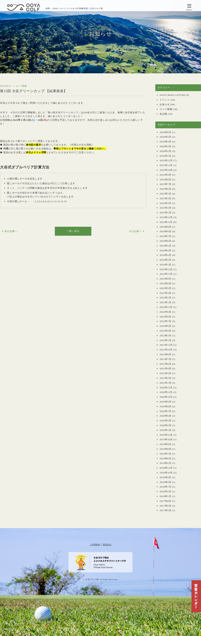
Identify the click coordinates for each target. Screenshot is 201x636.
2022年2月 (165, 335)
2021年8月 (165, 354)
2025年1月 (165, 212)
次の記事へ (135, 231)
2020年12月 (166, 387)
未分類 (163, 114)
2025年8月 (165, 179)
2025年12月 (166, 160)
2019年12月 (166, 434)
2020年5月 (165, 420)
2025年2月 (165, 207)
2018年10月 (166, 472)
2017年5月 (165, 510)
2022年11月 (166, 307)
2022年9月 (165, 311)
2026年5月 (165, 136)
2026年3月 (165, 146)
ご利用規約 (95, 544)
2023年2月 (165, 297)
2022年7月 (165, 321)
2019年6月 (165, 458)
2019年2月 (165, 463)
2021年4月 (165, 368)
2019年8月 (165, 449)
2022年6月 (165, 326)
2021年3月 (165, 373)
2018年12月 (166, 467)
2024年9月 (165, 226)
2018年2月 (165, 491)
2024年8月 (165, 231)
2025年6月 (165, 189)
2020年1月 (165, 430)
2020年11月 (166, 392)
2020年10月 (166, 397)
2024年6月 (165, 241)
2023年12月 (166, 269)
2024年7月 (165, 236)
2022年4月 (165, 330)
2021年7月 (165, 359)
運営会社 (107, 544)
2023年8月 (165, 278)
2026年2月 (165, 151)
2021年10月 (166, 349)
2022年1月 (165, 340)
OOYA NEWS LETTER (172, 95)
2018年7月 (165, 486)
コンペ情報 (166, 109)
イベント (165, 99)
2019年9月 (165, 444)
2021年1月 (165, 382)
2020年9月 (165, 401)
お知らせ (165, 104)
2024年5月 (165, 245)
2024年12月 (166, 217)
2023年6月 (165, 283)
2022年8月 (165, 316)
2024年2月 (165, 259)
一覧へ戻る (73, 231)
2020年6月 (165, 415)
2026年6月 (165, 132)
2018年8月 (165, 482)
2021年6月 (165, 364)
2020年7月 (165, 411)
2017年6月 (165, 505)
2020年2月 (165, 425)
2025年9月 (165, 174)
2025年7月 (165, 184)
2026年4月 (165, 141)
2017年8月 (165, 501)
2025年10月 (166, 170)
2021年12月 (166, 344)
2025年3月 (165, 203)
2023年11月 (166, 274)
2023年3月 (165, 293)
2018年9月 (165, 477)
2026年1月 (165, 156)
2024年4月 (165, 250)
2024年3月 (165, 255)
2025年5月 (165, 193)
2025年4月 (165, 198)
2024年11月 (166, 222)
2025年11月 (166, 165)
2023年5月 (165, 288)
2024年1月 (165, 264)
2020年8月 (165, 406)
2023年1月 (165, 302)
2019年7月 (165, 453)
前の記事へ (11, 231)
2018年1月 (165, 496)
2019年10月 (166, 439)
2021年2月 (165, 378)
